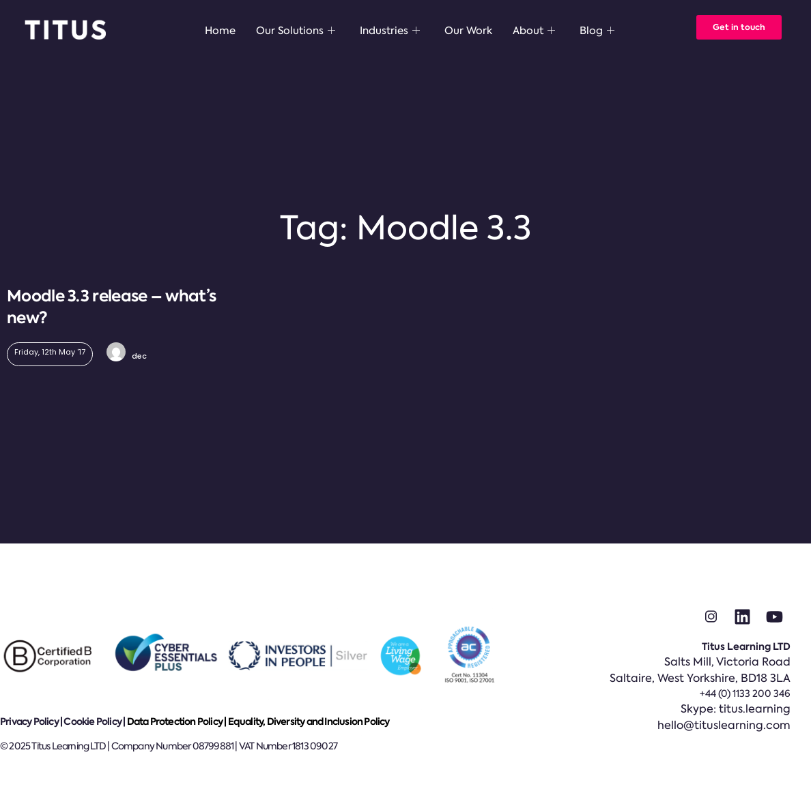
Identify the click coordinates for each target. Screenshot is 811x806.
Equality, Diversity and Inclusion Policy (309, 721)
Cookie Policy (92, 721)
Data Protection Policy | (177, 721)
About (534, 31)
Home (220, 31)
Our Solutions (295, 31)
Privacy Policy (29, 721)
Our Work (468, 31)
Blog (597, 31)
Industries (390, 31)
